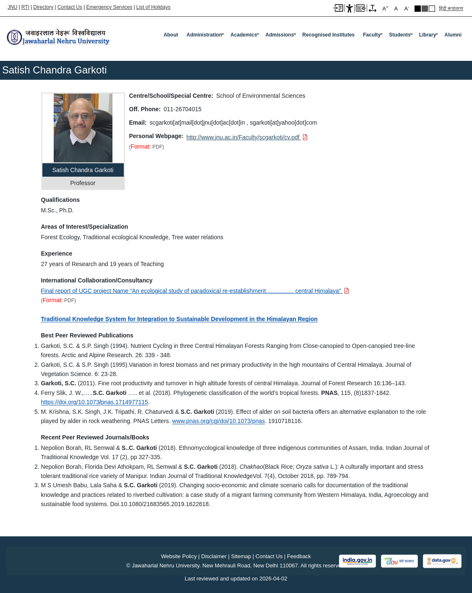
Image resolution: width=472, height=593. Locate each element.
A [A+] (385, 8)
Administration (204, 35)
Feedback (299, 556)
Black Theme (418, 8)
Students (399, 35)
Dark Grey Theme (425, 8)
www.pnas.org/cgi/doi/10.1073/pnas (218, 421)
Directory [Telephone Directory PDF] (43, 7)
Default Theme (432, 8)
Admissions (280, 35)
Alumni (453, 35)
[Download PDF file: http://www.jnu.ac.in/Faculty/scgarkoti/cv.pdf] (247, 137)
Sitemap (241, 556)
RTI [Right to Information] (25, 7)
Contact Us (69, 7)
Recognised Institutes (328, 35)
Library (427, 35)
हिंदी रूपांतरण (451, 8)
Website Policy (179, 556)
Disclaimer (214, 556)
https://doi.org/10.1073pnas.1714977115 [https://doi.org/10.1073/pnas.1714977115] (94, 402)
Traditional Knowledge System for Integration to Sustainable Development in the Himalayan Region (179, 319)
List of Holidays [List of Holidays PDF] (153, 7)
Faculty (372, 35)
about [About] (171, 35)
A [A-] (406, 8)
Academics (243, 35)
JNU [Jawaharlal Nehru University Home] (12, 7)
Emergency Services (109, 7)
